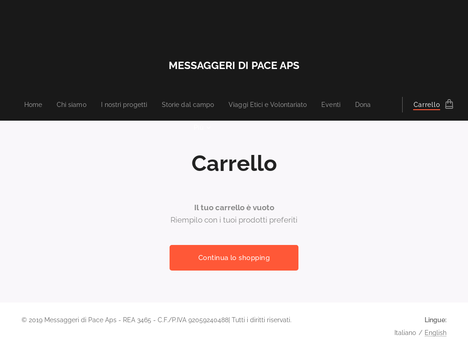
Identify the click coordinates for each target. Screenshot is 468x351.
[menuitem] (25, 104)
